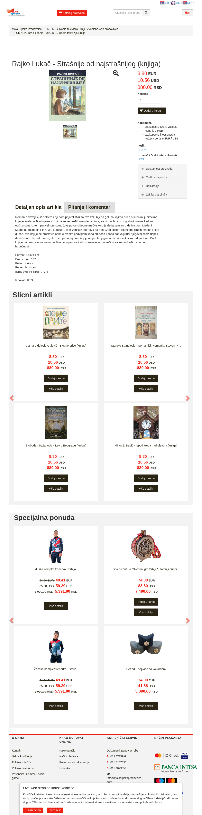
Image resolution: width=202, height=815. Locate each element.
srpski (142, 149)
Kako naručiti (67, 750)
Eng (175, 2)
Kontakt (16, 750)
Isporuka (65, 768)
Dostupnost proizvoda (156, 168)
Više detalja (56, 388)
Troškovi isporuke (154, 177)
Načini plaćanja (69, 756)
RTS (141, 159)
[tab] (162, 168)
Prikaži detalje (33, 810)
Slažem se (55, 810)
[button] (11, 398)
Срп (187, 2)
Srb (164, 2)
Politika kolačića (22, 762)
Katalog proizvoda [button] (72, 12)
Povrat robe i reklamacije (75, 762)
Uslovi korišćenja (22, 756)
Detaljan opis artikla (38, 207)
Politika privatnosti (23, 768)
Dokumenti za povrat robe (122, 750)
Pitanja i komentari (90, 207)
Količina (143, 93)
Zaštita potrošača (154, 194)
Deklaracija (150, 185)
